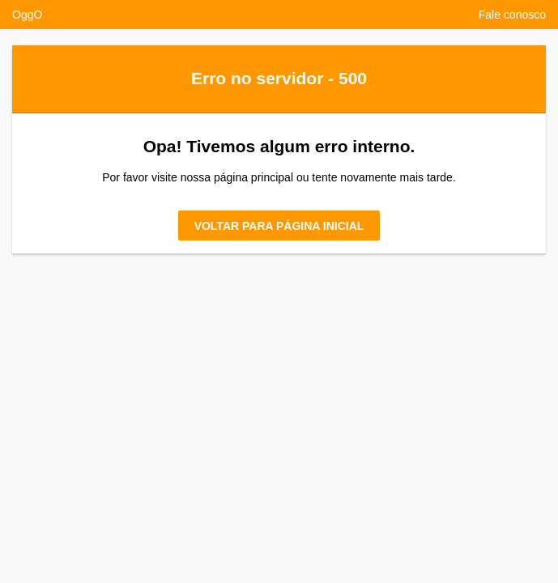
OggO (27, 14)
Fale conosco (512, 14)
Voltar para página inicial (279, 225)
